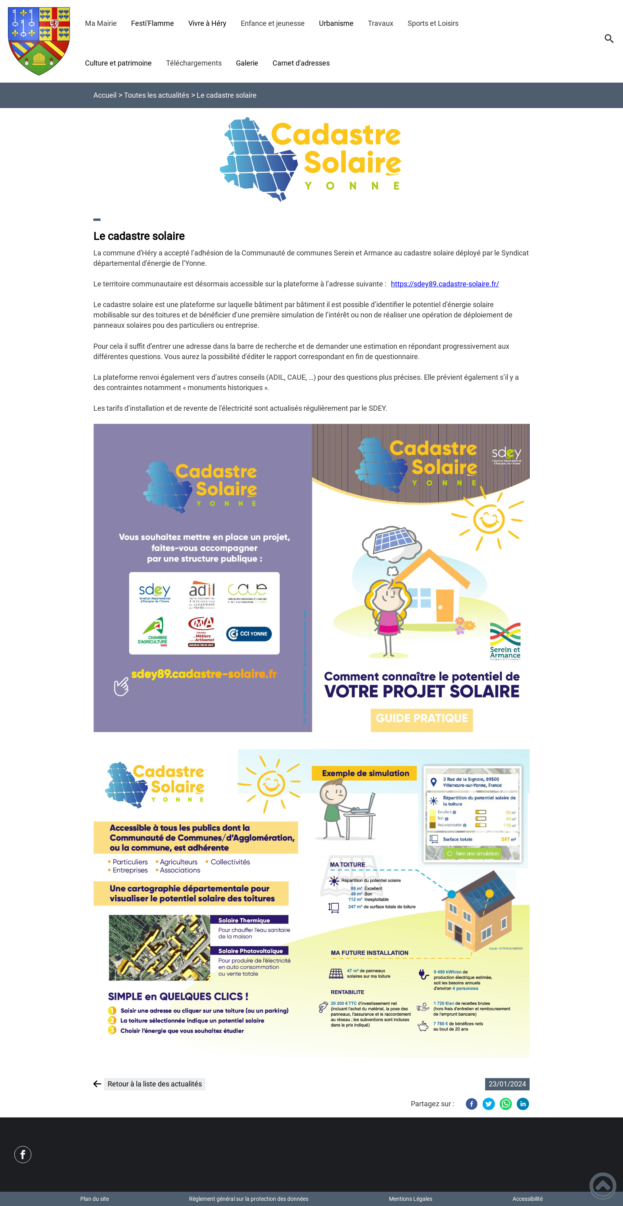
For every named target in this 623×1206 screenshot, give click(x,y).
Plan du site (94, 1199)
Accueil (104, 95)
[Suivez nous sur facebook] (22, 1154)
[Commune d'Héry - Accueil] (39, 41)
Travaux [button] (380, 23)
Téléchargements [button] (194, 63)
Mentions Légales (410, 1199)
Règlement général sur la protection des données (248, 1199)
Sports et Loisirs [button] (433, 23)
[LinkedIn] (523, 1104)
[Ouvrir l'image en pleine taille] (311, 160)
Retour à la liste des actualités (155, 1084)
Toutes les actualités (156, 95)
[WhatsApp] (506, 1104)
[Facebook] (471, 1104)
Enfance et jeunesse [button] (273, 23)
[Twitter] (488, 1104)
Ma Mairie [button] (101, 23)
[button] (609, 41)
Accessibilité (528, 1199)
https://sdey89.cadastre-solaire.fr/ (445, 284)
